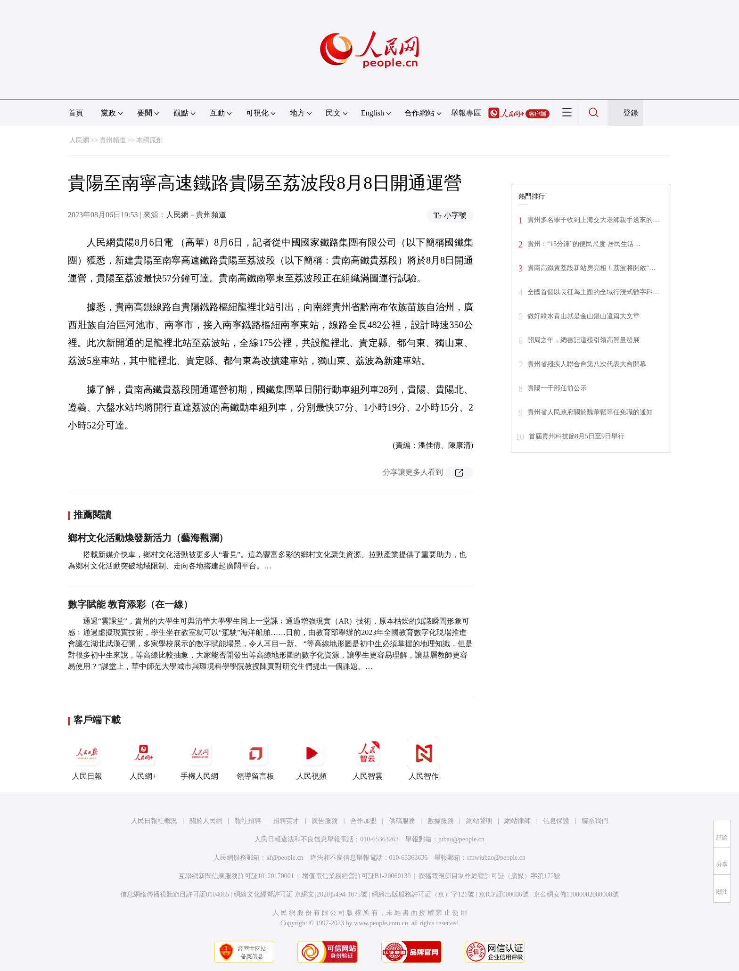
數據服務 (440, 820)
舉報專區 (466, 113)
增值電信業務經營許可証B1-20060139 (356, 876)
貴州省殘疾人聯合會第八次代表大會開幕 (586, 364)
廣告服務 (325, 820)
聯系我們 (595, 820)
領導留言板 (255, 758)
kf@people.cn (285, 857)
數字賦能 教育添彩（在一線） (130, 604)
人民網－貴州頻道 (196, 215)
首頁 (75, 113)
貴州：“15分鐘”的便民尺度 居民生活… (583, 243)
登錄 (630, 113)
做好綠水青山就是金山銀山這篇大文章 (583, 316)
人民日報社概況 (154, 820)
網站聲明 (479, 820)
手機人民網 (199, 758)
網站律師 (517, 820)
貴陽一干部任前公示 (557, 388)
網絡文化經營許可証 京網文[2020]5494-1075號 (301, 894)
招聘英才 (286, 820)
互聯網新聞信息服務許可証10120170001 (236, 876)
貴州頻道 (112, 140)
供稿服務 (402, 820)
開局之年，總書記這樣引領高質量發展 (583, 340)
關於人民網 (205, 820)
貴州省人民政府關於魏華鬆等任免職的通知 (590, 412)
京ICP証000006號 (504, 894)
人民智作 (423, 758)
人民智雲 (367, 758)
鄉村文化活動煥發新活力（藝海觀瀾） (148, 538)
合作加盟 (363, 820)
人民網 (79, 140)
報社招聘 (248, 820)
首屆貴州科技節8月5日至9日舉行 (576, 436)
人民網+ (143, 758)
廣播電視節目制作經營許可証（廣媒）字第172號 (489, 876)
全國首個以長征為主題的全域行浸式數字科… (593, 292)
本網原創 (149, 140)
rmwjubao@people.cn (496, 857)
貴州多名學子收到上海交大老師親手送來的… (593, 219)
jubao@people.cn (461, 839)
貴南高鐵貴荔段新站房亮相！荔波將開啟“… (591, 268)
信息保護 (556, 820)
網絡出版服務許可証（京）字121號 (423, 894)
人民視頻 (311, 758)
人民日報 (87, 758)
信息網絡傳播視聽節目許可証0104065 (174, 894)
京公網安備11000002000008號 (576, 894)
